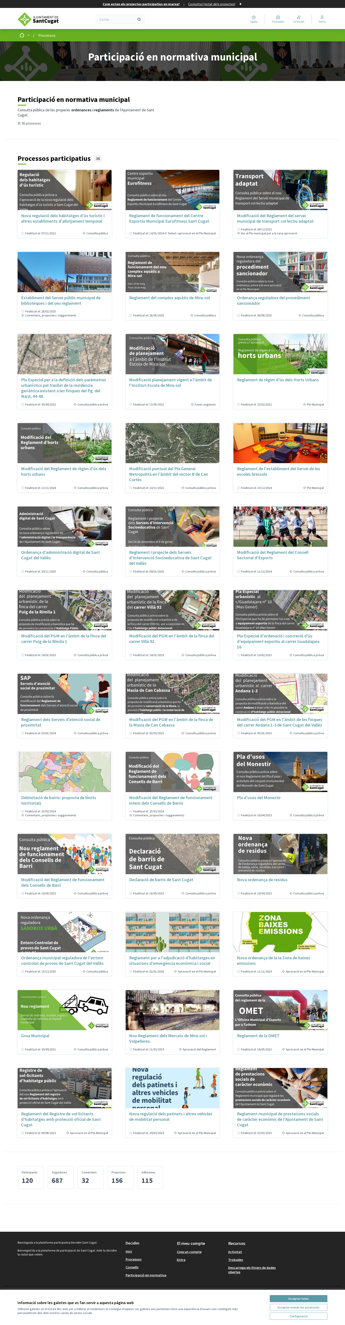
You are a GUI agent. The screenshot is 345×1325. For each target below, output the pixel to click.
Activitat (235, 1252)
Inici (129, 1251)
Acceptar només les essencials (298, 1307)
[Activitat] (299, 19)
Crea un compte (189, 1252)
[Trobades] (278, 19)
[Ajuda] (253, 19)
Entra (181, 1259)
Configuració (299, 1316)
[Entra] (322, 19)
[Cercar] (120, 19)
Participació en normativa (146, 1275)
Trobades (235, 1259)
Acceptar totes (298, 1299)
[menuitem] (149, 1251)
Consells (132, 1267)
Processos (46, 35)
